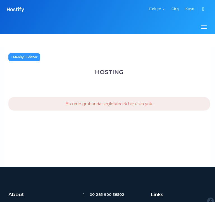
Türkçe (157, 8)
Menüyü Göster (24, 57)
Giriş (175, 8)
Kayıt (189, 8)
